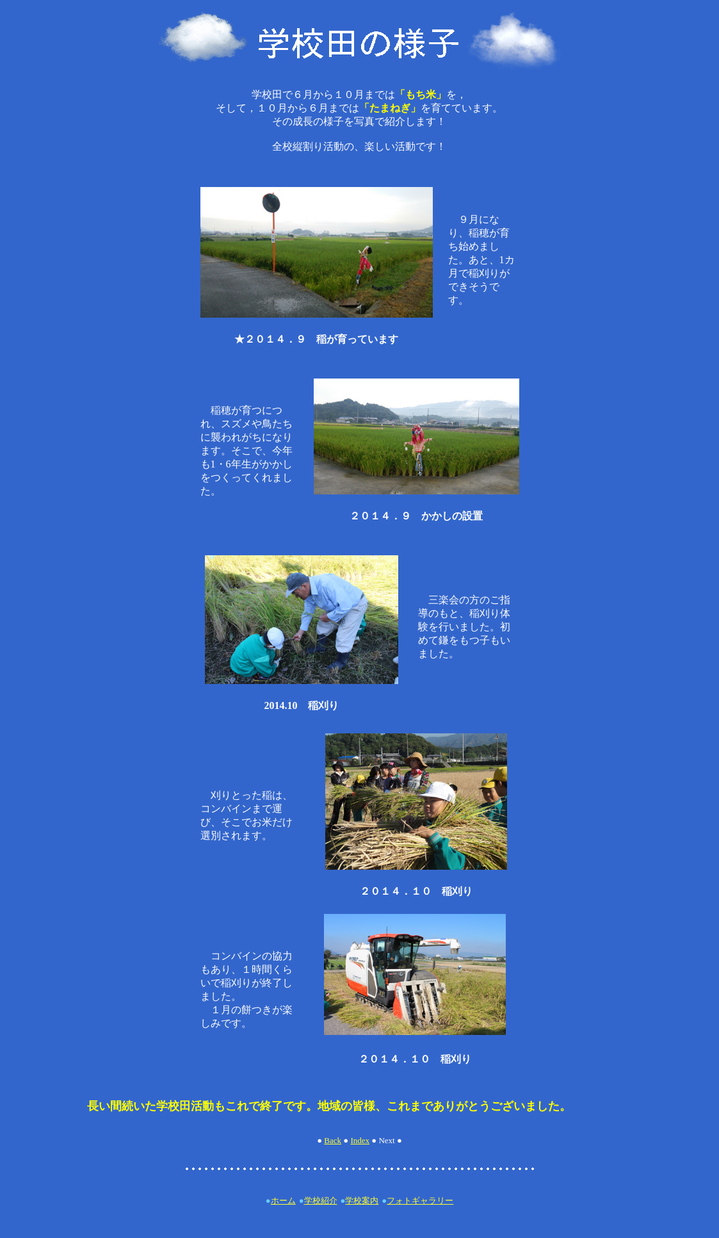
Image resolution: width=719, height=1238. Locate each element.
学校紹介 (320, 1200)
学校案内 (361, 1200)
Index (359, 1140)
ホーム (283, 1200)
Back (332, 1140)
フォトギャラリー (420, 1200)
